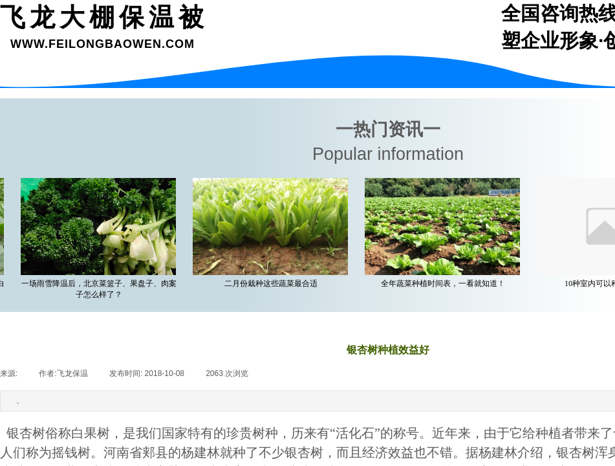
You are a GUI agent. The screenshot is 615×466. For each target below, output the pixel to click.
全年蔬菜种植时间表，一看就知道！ (445, 283)
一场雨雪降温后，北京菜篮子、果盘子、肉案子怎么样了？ (101, 289)
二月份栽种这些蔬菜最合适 (273, 283)
